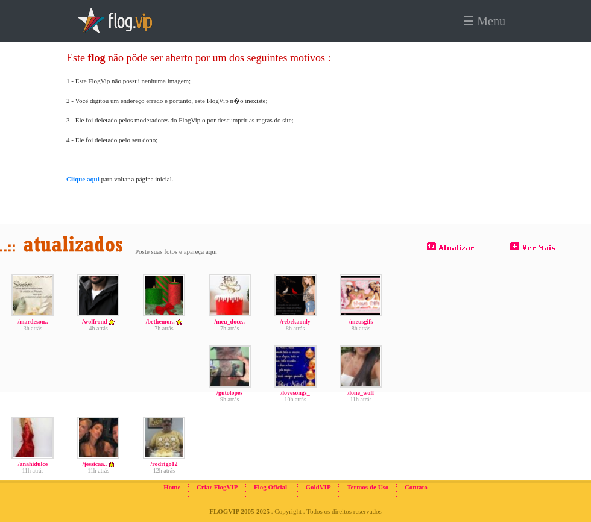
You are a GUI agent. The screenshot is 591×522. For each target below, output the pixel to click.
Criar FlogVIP (217, 487)
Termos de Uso (367, 487)
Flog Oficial (270, 487)
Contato (416, 487)
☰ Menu (484, 21)
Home (171, 487)
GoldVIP (317, 487)
